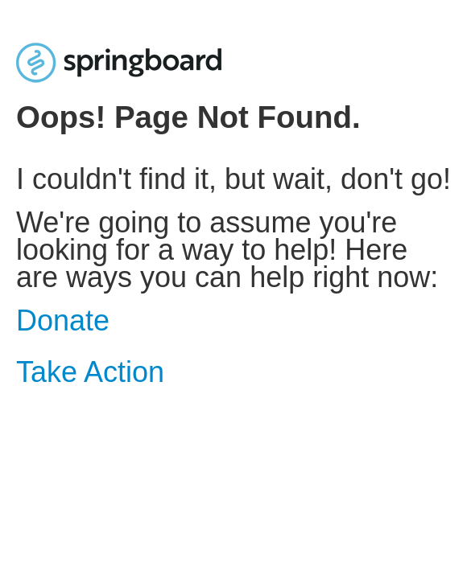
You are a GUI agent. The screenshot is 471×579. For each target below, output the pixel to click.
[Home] (118, 61)
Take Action (90, 371)
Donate (62, 320)
